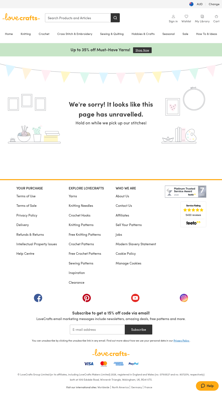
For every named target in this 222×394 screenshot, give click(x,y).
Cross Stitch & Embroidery (74, 34)
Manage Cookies (128, 263)
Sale (185, 34)
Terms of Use (26, 196)
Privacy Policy (26, 215)
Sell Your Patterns (129, 225)
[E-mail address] (97, 329)
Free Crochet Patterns (85, 253)
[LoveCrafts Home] (111, 352)
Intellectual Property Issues (36, 244)
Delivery (22, 225)
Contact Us (124, 205)
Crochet (44, 34)
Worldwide (103, 387)
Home (9, 34)
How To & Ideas (206, 34)
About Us (122, 196)
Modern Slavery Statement (136, 244)
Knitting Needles (81, 205)
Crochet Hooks (79, 215)
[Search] (115, 17)
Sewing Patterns (81, 263)
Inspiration (77, 272)
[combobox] (78, 17)
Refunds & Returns (30, 234)
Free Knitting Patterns (85, 234)
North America (120, 387)
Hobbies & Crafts (143, 34)
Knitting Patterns (81, 225)
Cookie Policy (126, 253)
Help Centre (25, 253)
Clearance (76, 282)
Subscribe (138, 329)
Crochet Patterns (81, 244)
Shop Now (144, 50)
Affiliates (122, 215)
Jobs (119, 234)
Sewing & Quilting (112, 34)
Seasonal (168, 34)
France (148, 387)
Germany (136, 387)
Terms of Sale (26, 205)
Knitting (26, 34)
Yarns (73, 196)
